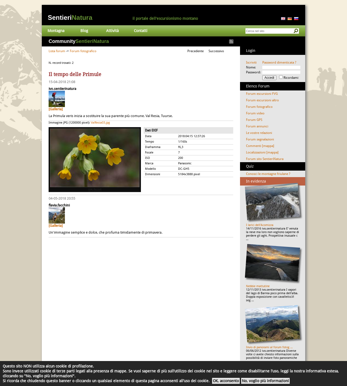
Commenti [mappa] (260, 146)
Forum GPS (254, 120)
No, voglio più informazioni (265, 381)
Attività (112, 31)
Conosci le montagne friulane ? (268, 174)
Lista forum (57, 51)
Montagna (56, 31)
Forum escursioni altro (262, 100)
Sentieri (70, 17)
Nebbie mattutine (258, 286)
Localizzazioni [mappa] (262, 152)
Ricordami (290, 78)
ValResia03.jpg (100, 122)
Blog (84, 31)
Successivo (216, 51)
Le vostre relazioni (259, 133)
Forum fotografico (83, 51)
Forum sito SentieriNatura (264, 159)
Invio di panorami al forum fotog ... (269, 347)
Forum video (255, 113)
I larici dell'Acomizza (259, 225)
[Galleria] (56, 109)
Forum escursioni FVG (262, 94)
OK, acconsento (226, 381)
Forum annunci (257, 126)
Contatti (140, 31)
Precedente (195, 51)
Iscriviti (251, 62)
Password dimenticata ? (279, 62)
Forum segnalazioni (260, 139)
